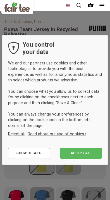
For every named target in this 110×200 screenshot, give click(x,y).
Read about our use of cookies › (57, 134)
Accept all (81, 153)
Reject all (16, 134)
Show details (28, 153)
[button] (68, 5)
